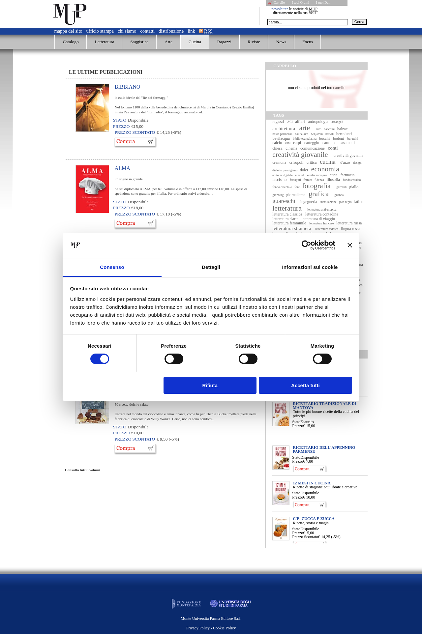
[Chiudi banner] (349, 245)
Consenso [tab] (112, 267)
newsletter (279, 9)
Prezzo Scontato (305, 536)
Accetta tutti (305, 385)
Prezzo (297, 425)
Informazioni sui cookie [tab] (310, 267)
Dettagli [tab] (211, 267)
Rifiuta (210, 385)
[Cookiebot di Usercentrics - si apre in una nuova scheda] (306, 245)
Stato (296, 421)
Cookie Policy (224, 628)
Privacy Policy (198, 628)
